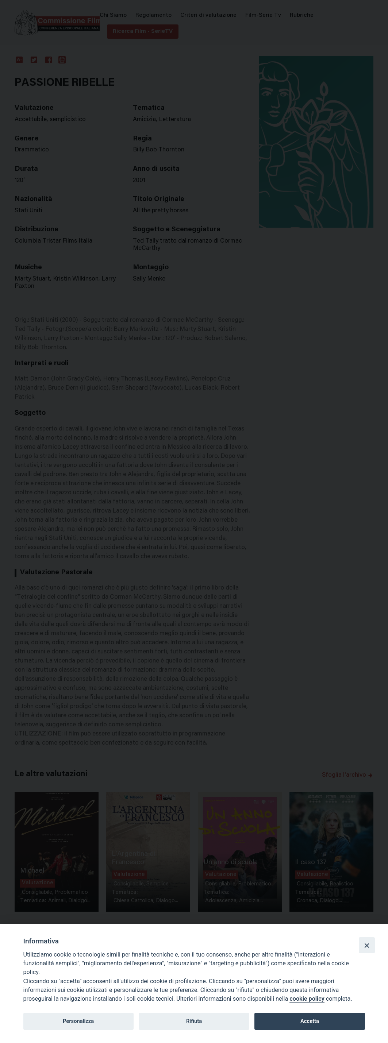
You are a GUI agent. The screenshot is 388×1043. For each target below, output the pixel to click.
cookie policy (306, 998)
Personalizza (78, 1021)
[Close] (367, 945)
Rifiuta (194, 1021)
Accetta (309, 1021)
